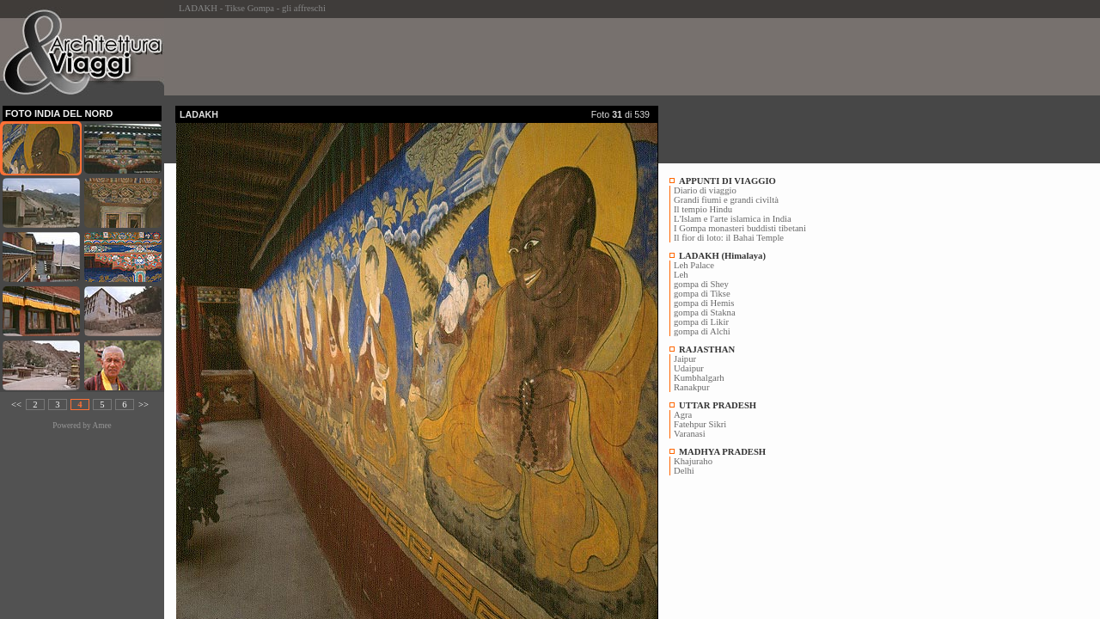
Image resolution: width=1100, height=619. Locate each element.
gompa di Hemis (704, 303)
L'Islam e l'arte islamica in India (732, 219)
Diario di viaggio (705, 190)
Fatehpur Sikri (700, 424)
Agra (683, 415)
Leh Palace (694, 265)
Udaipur (689, 368)
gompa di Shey (701, 284)
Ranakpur (691, 387)
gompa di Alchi (702, 331)
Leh (681, 274)
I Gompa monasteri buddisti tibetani (740, 228)
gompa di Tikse (702, 293)
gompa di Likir (701, 322)
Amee (101, 425)
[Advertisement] (488, 56)
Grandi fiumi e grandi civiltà (726, 200)
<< (16, 404)
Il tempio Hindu (703, 209)
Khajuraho (693, 461)
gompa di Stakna (705, 312)
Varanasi (690, 433)
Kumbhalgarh (699, 378)
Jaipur (685, 359)
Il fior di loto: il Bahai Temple (729, 237)
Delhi (684, 470)
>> (143, 404)
